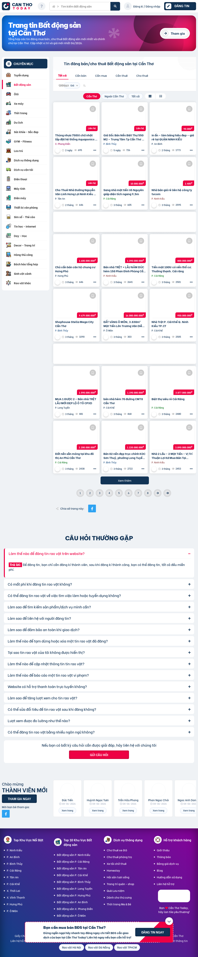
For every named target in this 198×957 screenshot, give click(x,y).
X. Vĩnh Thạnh (16, 897)
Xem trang (67, 810)
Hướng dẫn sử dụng (169, 877)
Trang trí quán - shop (120, 884)
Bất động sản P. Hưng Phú (73, 895)
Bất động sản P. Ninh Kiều (73, 855)
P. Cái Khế (13, 884)
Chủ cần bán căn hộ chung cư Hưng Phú (75, 269)
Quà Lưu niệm (115, 891)
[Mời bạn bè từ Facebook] (6, 814)
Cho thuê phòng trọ (119, 857)
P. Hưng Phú (14, 904)
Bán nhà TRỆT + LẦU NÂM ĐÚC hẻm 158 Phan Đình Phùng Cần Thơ (124, 269)
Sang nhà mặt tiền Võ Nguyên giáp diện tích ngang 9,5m (123, 192)
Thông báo (164, 857)
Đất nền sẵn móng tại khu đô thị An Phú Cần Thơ (74, 456)
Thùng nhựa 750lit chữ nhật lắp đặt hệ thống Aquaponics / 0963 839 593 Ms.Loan (75, 137)
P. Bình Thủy (15, 864)
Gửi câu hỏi (99, 754)
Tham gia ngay (19, 798)
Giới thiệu (163, 850)
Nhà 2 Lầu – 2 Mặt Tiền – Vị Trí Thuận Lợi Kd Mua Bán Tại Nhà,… (172, 456)
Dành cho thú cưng (119, 897)
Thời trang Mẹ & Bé (119, 904)
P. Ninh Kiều (14, 850)
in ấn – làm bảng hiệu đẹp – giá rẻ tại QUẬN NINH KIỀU (173, 137)
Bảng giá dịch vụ (168, 864)
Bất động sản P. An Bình (72, 902)
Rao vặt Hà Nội (71, 947)
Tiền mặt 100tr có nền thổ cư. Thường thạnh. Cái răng (172, 269)
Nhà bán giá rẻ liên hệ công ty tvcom (172, 192)
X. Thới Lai (13, 891)
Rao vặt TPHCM (127, 947)
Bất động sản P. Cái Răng (73, 861)
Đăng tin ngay (152, 932)
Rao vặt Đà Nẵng (99, 947)
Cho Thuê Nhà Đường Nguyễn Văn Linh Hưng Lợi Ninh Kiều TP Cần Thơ (76, 192)
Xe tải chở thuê (116, 864)
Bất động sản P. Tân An (72, 868)
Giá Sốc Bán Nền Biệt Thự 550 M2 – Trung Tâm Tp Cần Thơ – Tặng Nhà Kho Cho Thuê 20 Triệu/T (123, 137)
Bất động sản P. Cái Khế (72, 875)
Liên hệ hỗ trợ (165, 884)
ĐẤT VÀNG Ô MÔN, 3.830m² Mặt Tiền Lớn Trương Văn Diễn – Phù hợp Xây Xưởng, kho (123, 324)
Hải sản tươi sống (118, 877)
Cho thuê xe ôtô (117, 850)
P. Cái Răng (14, 870)
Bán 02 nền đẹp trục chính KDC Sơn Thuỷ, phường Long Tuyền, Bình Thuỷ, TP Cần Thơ (124, 456)
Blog (160, 870)
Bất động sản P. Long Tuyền (74, 888)
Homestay (113, 870)
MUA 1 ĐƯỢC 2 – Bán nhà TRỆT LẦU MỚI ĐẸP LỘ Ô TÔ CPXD (75, 401)
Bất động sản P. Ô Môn (71, 915)
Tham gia (178, 33)
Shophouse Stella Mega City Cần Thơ (74, 324)
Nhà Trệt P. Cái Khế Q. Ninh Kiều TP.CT (170, 324)
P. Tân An (13, 877)
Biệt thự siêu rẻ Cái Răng (168, 399)
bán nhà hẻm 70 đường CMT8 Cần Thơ (123, 401)
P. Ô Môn (12, 911)
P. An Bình (13, 857)
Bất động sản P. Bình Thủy (74, 882)
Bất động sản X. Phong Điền (75, 909)
